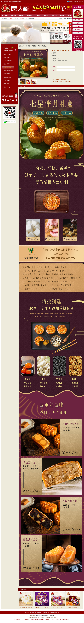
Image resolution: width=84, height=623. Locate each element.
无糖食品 (13, 15)
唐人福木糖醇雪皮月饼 (57, 607)
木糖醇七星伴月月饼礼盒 (62, 79)
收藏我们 (76, 1)
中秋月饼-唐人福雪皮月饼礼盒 (63, 81)
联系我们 (39, 612)
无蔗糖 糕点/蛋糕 (8, 70)
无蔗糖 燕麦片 (7, 77)
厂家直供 (38, 15)
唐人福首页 (5, 15)
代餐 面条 (6, 83)
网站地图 (45, 612)
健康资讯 (54, 15)
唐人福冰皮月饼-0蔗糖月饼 (26, 607)
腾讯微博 (70, 1)
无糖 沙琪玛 (7, 64)
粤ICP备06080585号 (64, 619)
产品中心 (21, 15)
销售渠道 (46, 15)
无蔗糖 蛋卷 (7, 74)
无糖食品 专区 (7, 54)
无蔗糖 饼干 (7, 80)
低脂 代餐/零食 (8, 57)
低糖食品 (15, 18)
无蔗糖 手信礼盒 (8, 60)
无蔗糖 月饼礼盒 (8, 67)
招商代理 (29, 15)
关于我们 (27, 612)
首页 (29, 46)
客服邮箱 (80, 1)
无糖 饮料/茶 (7, 87)
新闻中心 (62, 15)
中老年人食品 (26, 18)
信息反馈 (50, 612)
